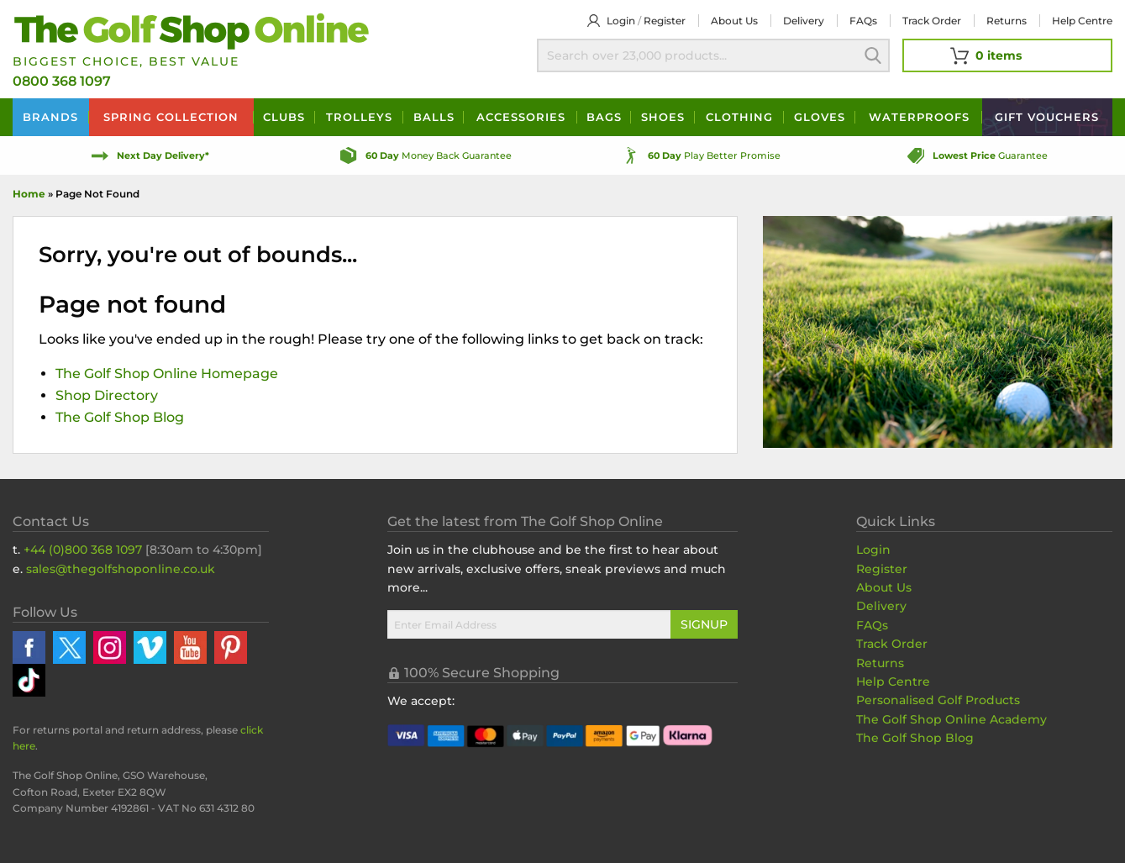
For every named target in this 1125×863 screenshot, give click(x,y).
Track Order (931, 20)
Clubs (284, 117)
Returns (1006, 20)
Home (29, 193)
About (734, 20)
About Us (884, 587)
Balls (434, 117)
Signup (704, 624)
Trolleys (359, 117)
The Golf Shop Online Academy (951, 719)
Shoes (663, 117)
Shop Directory (106, 395)
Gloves (819, 117)
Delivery (803, 20)
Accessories (520, 117)
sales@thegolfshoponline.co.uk (120, 568)
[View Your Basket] (1007, 55)
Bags (604, 117)
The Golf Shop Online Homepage (166, 374)
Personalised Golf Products (938, 700)
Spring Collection (171, 117)
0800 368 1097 (62, 81)
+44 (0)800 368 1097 (83, 549)
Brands (50, 117)
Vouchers (1047, 117)
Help (1082, 20)
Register (665, 20)
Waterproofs (919, 117)
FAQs (863, 20)
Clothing (739, 117)
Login (621, 20)
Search (873, 55)
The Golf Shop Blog (119, 417)
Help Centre (893, 681)
